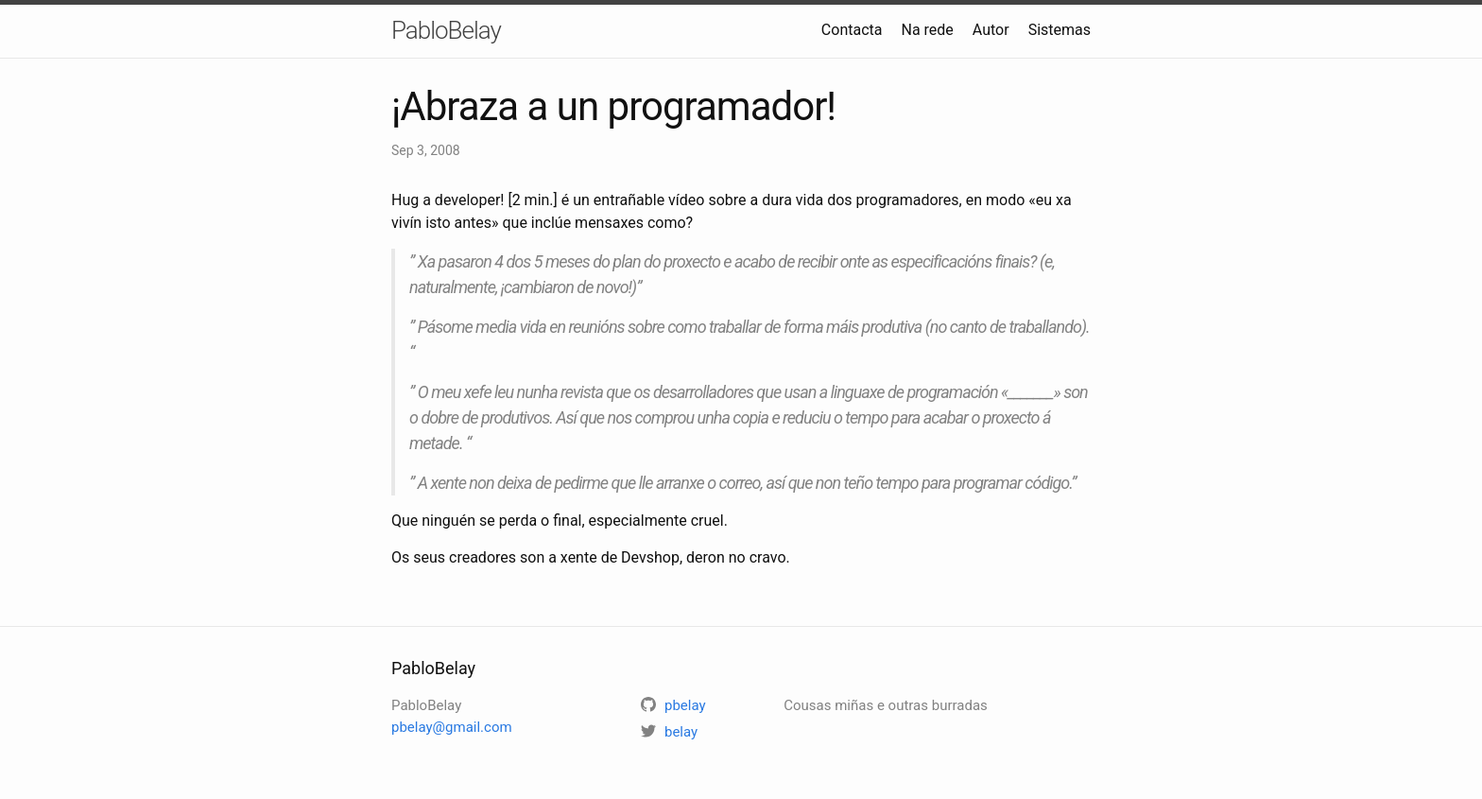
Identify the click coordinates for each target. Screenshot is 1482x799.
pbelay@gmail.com (451, 727)
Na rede (927, 30)
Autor (991, 30)
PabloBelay (446, 30)
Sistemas (1059, 30)
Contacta (852, 30)
